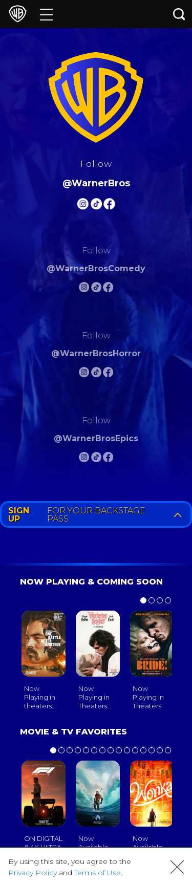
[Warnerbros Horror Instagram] (84, 374)
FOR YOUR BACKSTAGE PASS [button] (97, 515)
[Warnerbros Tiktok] (96, 205)
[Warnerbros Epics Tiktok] (96, 459)
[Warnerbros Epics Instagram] (84, 459)
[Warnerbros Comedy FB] (108, 289)
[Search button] (179, 14)
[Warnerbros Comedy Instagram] (84, 289)
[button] (177, 867)
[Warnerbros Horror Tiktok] (96, 374)
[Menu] (46, 14)
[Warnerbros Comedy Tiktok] (96, 289)
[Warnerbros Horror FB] (108, 374)
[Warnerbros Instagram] (82, 205)
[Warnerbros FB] (109, 205)
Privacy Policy (32, 872)
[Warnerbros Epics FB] (108, 459)
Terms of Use (97, 872)
